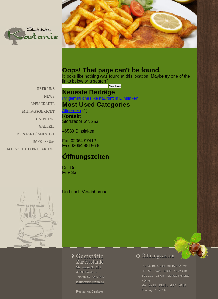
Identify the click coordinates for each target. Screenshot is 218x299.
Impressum (44, 141)
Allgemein (71, 110)
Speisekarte (42, 104)
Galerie (47, 126)
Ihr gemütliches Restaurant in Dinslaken (100, 98)
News (49, 96)
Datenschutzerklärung (30, 149)
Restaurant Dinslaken (90, 291)
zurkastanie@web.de (90, 281)
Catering (45, 119)
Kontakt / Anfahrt (36, 134)
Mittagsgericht (38, 111)
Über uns (46, 89)
